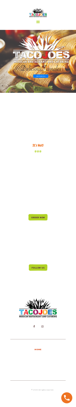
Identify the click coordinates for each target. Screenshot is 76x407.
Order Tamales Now (40, 76)
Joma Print (26, 390)
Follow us (38, 267)
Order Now (38, 217)
